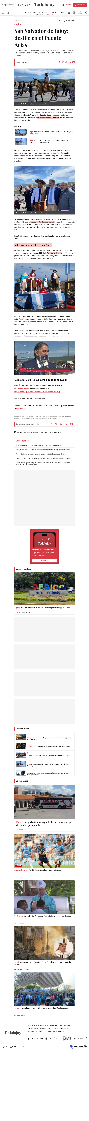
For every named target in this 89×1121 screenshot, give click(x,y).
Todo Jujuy (17, 21)
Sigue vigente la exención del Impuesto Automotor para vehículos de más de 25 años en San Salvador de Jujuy (43, 463)
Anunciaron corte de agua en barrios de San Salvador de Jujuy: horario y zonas (43, 450)
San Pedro (46, 250)
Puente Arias (29, 115)
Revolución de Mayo (44, 118)
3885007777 (20, 409)
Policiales (39, 14)
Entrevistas (64, 1028)
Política (54, 13)
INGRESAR (68, 5)
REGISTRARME (81, 5)
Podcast (56, 1028)
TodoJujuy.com (23, 388)
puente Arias (44, 432)
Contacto (80, 1038)
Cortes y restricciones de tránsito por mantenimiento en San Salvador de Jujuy (43, 458)
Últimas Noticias (30, 13)
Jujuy (41, 13)
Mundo (63, 13)
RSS (75, 1038)
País (47, 13)
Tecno (49, 1028)
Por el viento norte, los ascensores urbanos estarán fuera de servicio (40, 454)
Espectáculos (32, 1031)
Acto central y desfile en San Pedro (33, 245)
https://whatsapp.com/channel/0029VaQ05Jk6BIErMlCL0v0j (37, 392)
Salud (36, 1028)
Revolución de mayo (56, 432)
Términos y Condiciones (57, 1038)
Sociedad (43, 1028)
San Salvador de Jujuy (45, 115)
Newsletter (50, 14)
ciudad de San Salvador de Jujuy (42, 222)
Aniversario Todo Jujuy (56, 1031)
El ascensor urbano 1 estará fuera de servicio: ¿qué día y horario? (39, 445)
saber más (44, 560)
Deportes (58, 1025)
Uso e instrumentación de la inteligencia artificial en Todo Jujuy (67, 1039)
